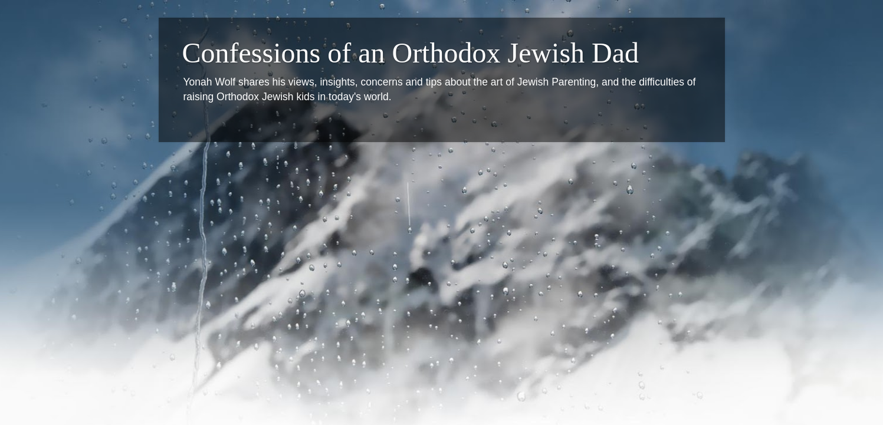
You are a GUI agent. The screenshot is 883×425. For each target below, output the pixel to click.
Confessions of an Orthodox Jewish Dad (410, 52)
